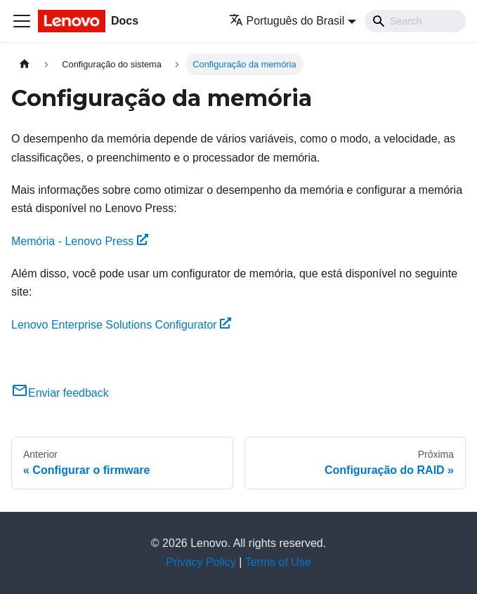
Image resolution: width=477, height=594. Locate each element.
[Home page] (24, 64)
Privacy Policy (201, 562)
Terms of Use (278, 562)
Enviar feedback (60, 393)
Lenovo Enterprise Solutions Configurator (121, 325)
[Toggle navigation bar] (21, 21)
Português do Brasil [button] (287, 21)
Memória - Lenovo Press (79, 241)
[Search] (415, 21)
